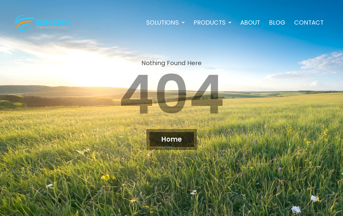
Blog (277, 22)
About (250, 22)
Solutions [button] (165, 22)
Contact (309, 22)
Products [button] (212, 22)
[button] (165, 22)
